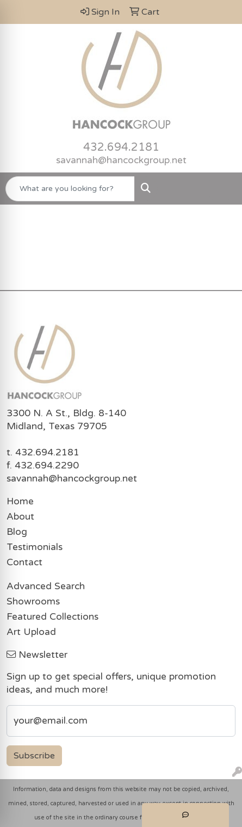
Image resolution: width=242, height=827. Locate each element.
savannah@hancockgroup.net (121, 160)
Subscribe (34, 755)
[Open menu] (220, 189)
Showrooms (33, 601)
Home (20, 501)
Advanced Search (46, 586)
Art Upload (31, 632)
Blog (17, 532)
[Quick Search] (70, 188)
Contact (24, 562)
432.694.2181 (121, 147)
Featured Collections (52, 616)
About (20, 516)
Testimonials (35, 547)
